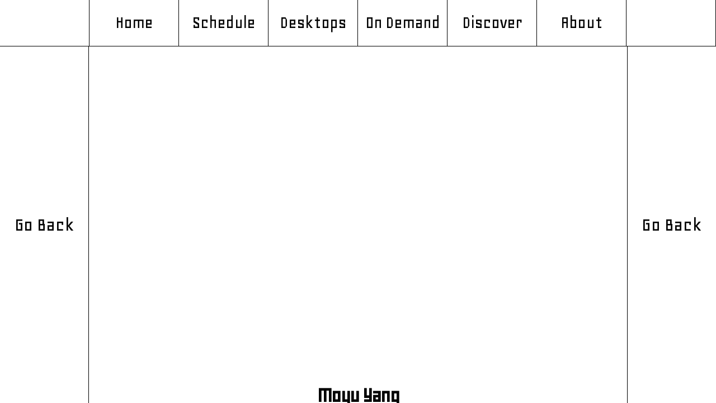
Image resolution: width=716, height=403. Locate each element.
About (581, 23)
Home (134, 23)
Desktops (313, 23)
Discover (492, 23)
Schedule (223, 23)
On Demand (402, 23)
